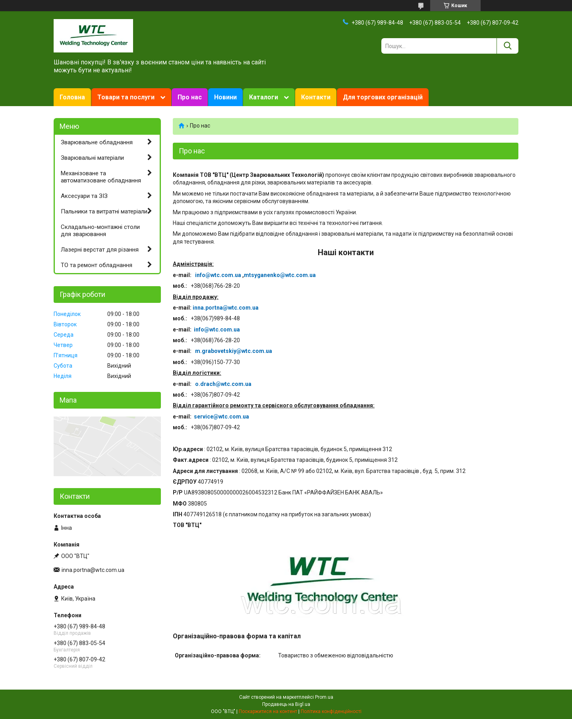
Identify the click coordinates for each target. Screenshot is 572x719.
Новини (225, 97)
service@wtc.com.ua (221, 416)
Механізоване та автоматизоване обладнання (101, 177)
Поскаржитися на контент (268, 711)
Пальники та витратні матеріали (104, 211)
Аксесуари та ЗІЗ (84, 196)
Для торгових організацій (383, 97)
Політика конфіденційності (331, 711)
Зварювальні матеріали (92, 157)
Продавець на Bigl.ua (286, 704)
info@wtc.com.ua (218, 275)
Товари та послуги (126, 97)
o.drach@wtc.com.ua (223, 384)
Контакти (315, 97)
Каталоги (263, 97)
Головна (72, 97)
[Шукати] (507, 46)
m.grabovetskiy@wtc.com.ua (233, 351)
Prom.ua (324, 697)
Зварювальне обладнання (97, 142)
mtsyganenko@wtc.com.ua (280, 275)
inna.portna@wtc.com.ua (226, 307)
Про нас (190, 97)
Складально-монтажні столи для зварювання (100, 230)
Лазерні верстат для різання (100, 249)
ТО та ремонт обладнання (96, 265)
